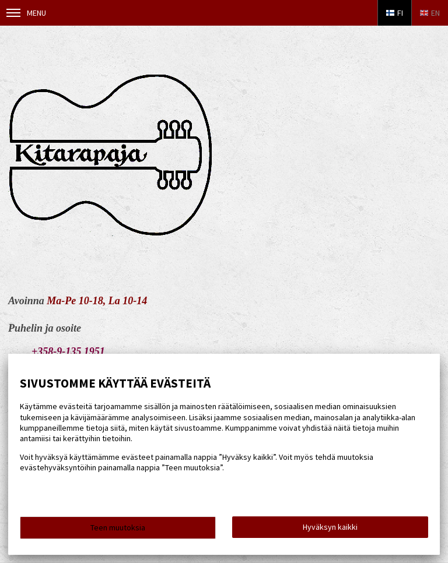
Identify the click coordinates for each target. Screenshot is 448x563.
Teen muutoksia (117, 527)
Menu (26, 13)
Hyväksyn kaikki (330, 527)
